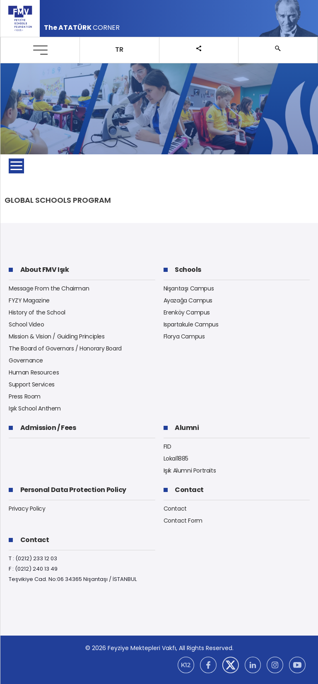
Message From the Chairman (49, 288)
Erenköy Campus (187, 312)
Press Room (25, 396)
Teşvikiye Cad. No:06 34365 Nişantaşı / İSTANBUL (73, 579)
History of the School (37, 312)
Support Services (32, 384)
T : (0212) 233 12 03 (33, 558)
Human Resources (34, 372)
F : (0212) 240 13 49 (33, 569)
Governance (26, 360)
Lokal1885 (176, 458)
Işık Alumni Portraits (190, 470)
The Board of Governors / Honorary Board (65, 348)
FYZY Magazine (29, 300)
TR (119, 49)
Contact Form (183, 520)
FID (167, 446)
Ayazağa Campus (188, 300)
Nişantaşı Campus (189, 288)
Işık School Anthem (35, 408)
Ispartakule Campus (191, 324)
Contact (175, 508)
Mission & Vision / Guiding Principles (57, 336)
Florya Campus (184, 336)
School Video (26, 324)
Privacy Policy (27, 508)
